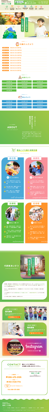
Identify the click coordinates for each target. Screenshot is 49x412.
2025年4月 (9, 90)
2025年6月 (24, 87)
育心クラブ (18, 407)
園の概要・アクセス (32, 407)
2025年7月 (9, 87)
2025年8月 (40, 84)
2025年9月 (24, 84)
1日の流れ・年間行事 (10, 407)
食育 (38, 407)
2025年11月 (40, 81)
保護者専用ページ (24, 407)
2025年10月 (9, 84)
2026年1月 (9, 81)
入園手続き (42, 407)
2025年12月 (24, 81)
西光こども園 (6, 4)
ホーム (4, 407)
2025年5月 (40, 87)
